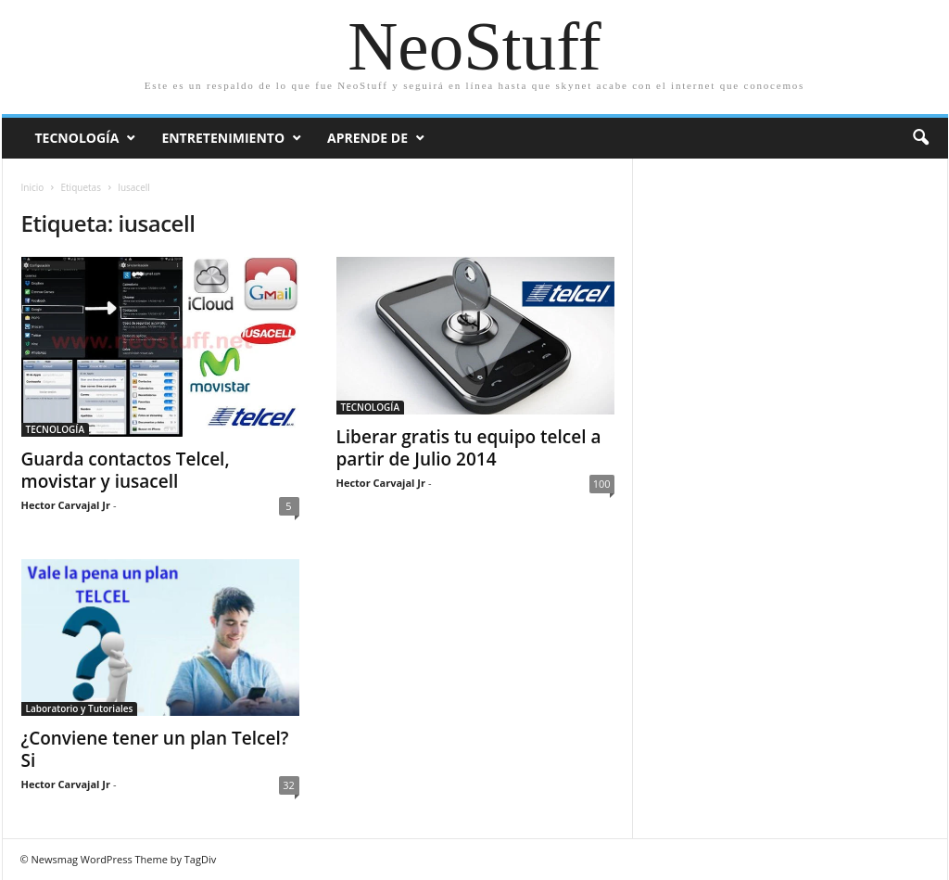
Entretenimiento (223, 138)
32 (289, 785)
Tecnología (77, 138)
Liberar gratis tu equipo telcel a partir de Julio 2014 (468, 448)
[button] (920, 138)
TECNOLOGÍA (55, 429)
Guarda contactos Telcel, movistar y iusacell (125, 470)
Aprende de (367, 138)
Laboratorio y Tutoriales (79, 708)
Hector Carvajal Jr (65, 505)
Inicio (32, 187)
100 (602, 484)
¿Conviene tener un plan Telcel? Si (155, 749)
